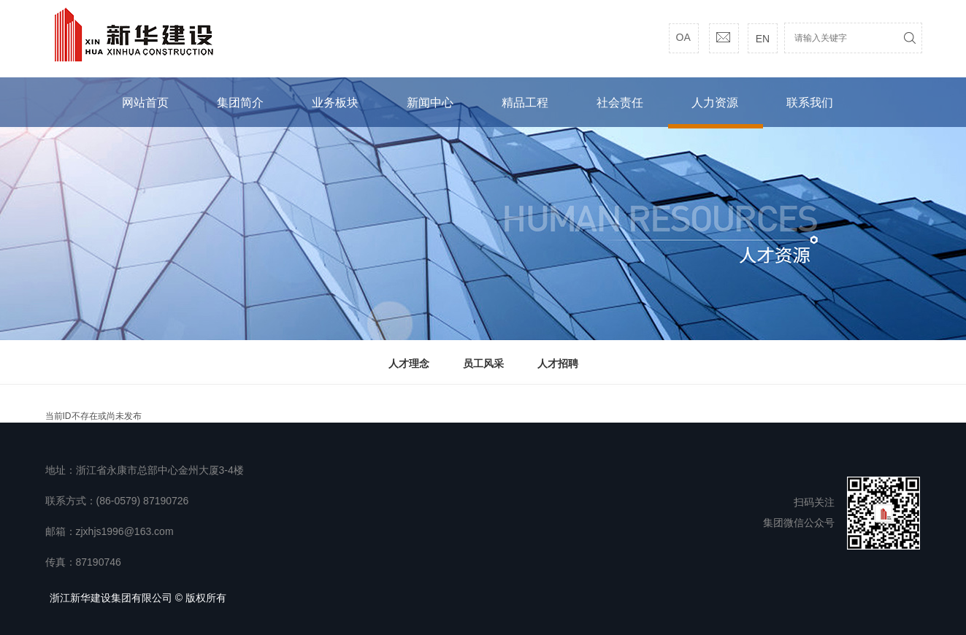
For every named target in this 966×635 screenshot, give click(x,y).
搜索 (910, 38)
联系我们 (809, 102)
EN (763, 39)
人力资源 (714, 102)
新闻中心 (430, 102)
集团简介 (240, 102)
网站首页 (145, 102)
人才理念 (408, 363)
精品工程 (525, 102)
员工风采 (483, 363)
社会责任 (620, 102)
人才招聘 (557, 363)
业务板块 (335, 102)
